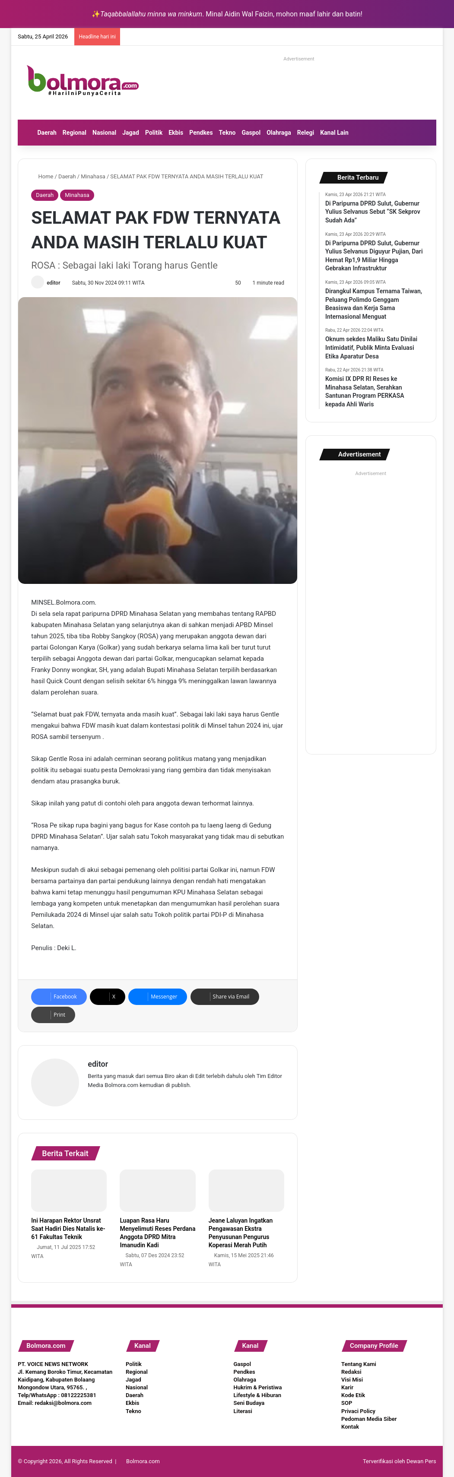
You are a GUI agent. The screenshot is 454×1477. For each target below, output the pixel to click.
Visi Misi (352, 1379)
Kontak (350, 1426)
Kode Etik (353, 1395)
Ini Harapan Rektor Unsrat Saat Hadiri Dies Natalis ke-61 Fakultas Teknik (68, 1228)
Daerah (46, 132)
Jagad (130, 132)
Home (42, 176)
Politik (153, 132)
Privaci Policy (358, 1411)
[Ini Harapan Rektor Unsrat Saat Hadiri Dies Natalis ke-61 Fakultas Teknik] (69, 1191)
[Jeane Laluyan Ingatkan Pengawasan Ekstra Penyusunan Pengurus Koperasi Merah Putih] (246, 1191)
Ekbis (175, 132)
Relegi (305, 132)
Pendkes (201, 132)
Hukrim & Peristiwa (258, 1387)
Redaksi (351, 1372)
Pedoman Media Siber (369, 1419)
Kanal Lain (334, 132)
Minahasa (93, 176)
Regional (74, 132)
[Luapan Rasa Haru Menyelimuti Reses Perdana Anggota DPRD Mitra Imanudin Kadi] (157, 1191)
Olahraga (279, 132)
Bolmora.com (143, 1461)
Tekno (227, 132)
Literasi (243, 1411)
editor (53, 283)
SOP (346, 1403)
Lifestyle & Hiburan (258, 1395)
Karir (347, 1387)
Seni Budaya (249, 1403)
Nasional (104, 132)
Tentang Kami (358, 1364)
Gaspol (250, 132)
